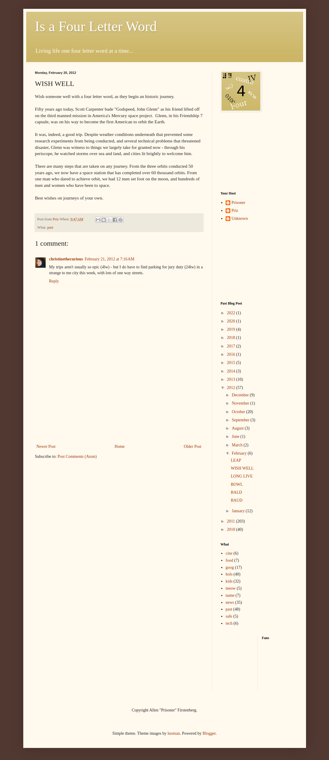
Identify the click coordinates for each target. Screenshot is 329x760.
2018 (231, 337)
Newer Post (46, 446)
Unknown (240, 218)
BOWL (237, 484)
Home (120, 446)
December (241, 395)
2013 (231, 379)
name (230, 595)
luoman (174, 733)
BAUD (236, 500)
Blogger (209, 733)
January (239, 511)
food (229, 560)
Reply (54, 281)
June (236, 436)
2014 (231, 371)
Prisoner (238, 202)
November (241, 403)
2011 (231, 521)
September (241, 420)
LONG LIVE (241, 476)
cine (229, 553)
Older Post (192, 446)
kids (229, 581)
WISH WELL (242, 468)
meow (231, 588)
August (238, 428)
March (238, 445)
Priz (235, 210)
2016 (231, 354)
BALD (236, 492)
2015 (231, 362)
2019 (231, 329)
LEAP (236, 460)
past (50, 227)
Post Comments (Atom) (77, 456)
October (239, 412)
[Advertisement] (119, 406)
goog (230, 567)
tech (229, 623)
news (230, 602)
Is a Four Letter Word (96, 26)
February (240, 453)
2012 (231, 387)
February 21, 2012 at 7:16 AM (110, 259)
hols (229, 574)
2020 (231, 321)
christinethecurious (66, 259)
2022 (231, 313)
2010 (231, 529)
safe (229, 616)
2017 (231, 346)
